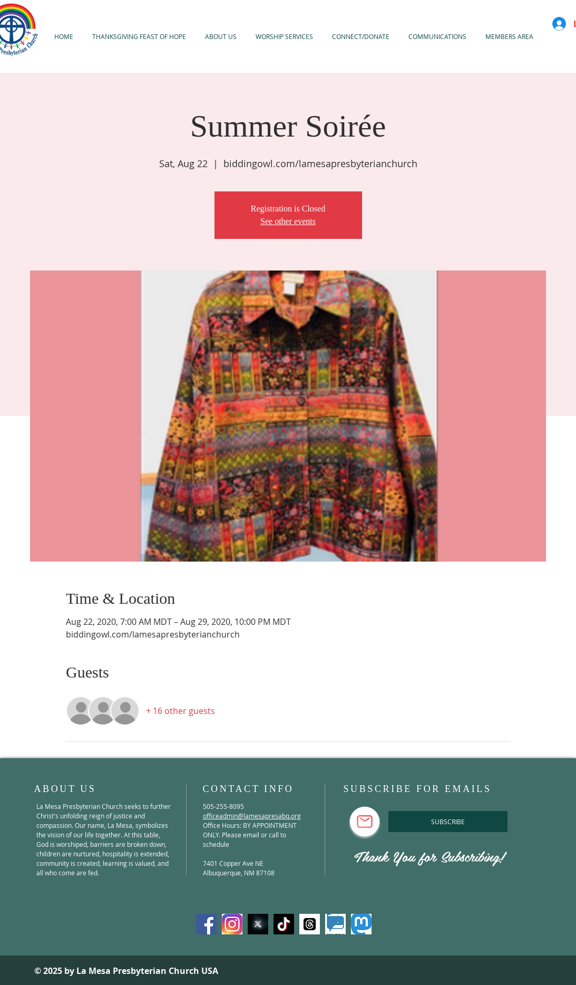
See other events (288, 221)
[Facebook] (206, 924)
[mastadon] (361, 924)
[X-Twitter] (258, 924)
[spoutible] (335, 924)
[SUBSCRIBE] (447, 821)
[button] (284, 36)
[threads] (309, 924)
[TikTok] (284, 924)
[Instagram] (232, 924)
